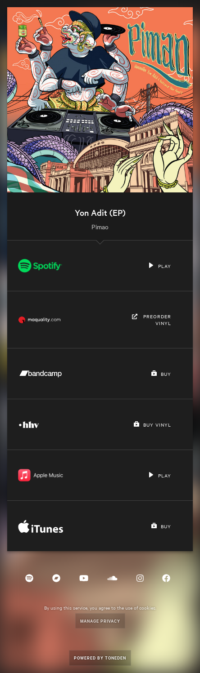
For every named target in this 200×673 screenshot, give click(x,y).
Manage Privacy (100, 620)
